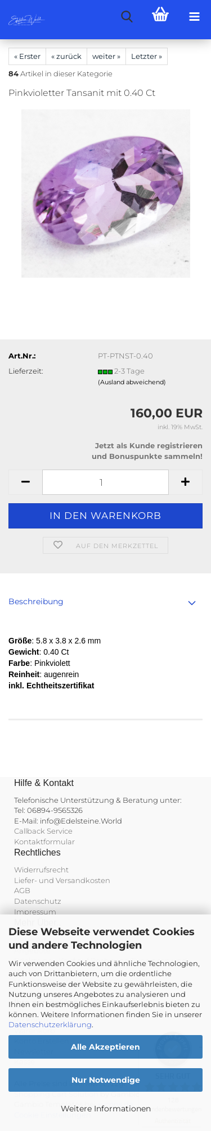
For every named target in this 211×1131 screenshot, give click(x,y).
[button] (25, 482)
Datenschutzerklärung (50, 1024)
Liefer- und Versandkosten (62, 880)
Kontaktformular (44, 841)
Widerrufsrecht (41, 869)
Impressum (35, 911)
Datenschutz (37, 900)
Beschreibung (36, 601)
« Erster (27, 56)
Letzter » (146, 56)
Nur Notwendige (105, 1080)
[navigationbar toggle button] (194, 17)
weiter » (106, 56)
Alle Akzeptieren (105, 1047)
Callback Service (43, 830)
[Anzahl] (105, 482)
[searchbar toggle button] (126, 17)
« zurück (66, 56)
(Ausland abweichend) (132, 382)
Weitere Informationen (106, 1109)
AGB (22, 890)
